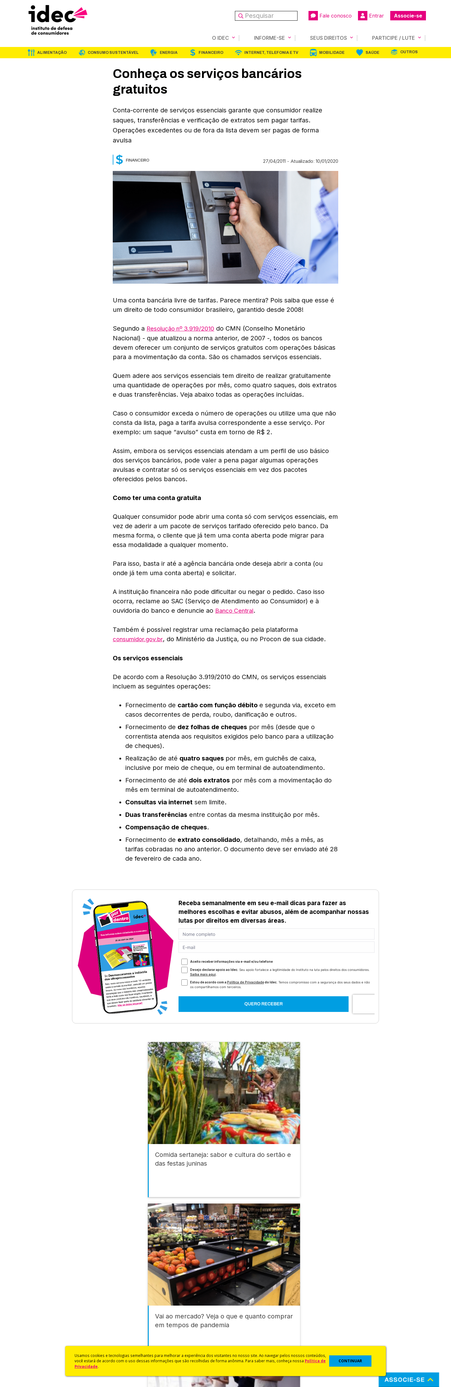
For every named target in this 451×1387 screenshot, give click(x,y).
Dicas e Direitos (243, 1309)
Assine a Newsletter (147, 1334)
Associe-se (408, 16)
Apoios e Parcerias (46, 1309)
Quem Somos (39, 1293)
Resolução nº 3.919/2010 (183, 328)
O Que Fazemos (43, 1301)
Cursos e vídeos (244, 1301)
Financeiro (211, 52)
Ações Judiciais (243, 1334)
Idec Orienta (239, 1318)
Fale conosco (330, 15)
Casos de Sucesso (246, 1343)
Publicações (139, 1326)
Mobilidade (332, 52)
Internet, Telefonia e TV (271, 52)
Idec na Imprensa (144, 1293)
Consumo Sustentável (113, 52)
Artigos (133, 1318)
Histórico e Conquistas (50, 1318)
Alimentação (52, 52)
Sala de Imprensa (44, 1326)
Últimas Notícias (142, 1301)
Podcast (134, 1343)
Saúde (372, 52)
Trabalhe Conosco (45, 1334)
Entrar (371, 15)
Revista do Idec (142, 1309)
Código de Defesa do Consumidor (264, 1293)
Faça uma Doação (345, 1301)
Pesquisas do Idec (246, 1326)
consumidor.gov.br (140, 638)
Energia (169, 52)
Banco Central (236, 610)
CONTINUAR (350, 1361)
